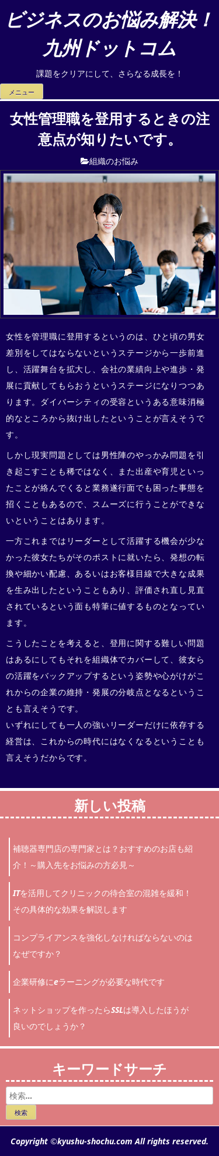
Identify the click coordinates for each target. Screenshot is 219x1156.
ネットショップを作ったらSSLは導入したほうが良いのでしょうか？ (101, 1018)
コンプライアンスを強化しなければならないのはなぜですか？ (103, 945)
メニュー (21, 92)
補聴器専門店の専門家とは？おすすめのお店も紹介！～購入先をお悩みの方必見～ (103, 856)
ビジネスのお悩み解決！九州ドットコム (109, 33)
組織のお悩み (113, 160)
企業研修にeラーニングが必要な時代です (89, 981)
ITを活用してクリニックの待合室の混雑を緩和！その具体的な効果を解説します (102, 901)
